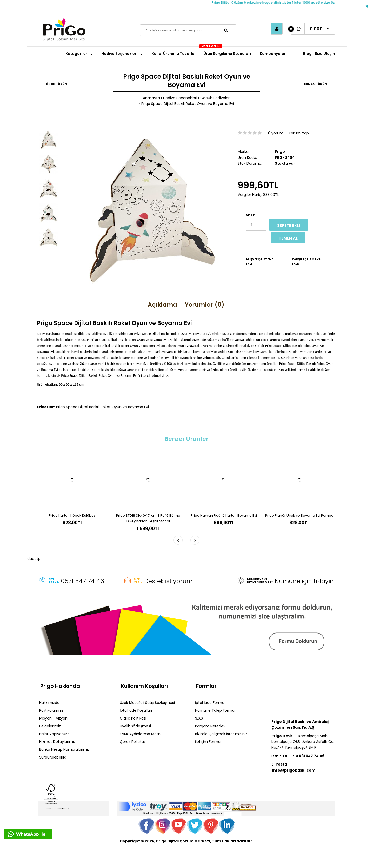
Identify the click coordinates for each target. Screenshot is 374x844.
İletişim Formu (208, 741)
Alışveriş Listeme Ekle (259, 261)
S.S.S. (199, 718)
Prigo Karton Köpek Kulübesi (72, 515)
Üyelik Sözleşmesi (135, 726)
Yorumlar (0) (204, 305)
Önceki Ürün (56, 84)
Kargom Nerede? (210, 726)
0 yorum (275, 133)
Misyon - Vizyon (53, 718)
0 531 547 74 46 (310, 756)
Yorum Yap (299, 133)
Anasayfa (151, 98)
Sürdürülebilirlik (52, 757)
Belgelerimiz (50, 726)
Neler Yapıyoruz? (54, 733)
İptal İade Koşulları (136, 710)
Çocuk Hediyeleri (215, 98)
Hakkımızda (49, 702)
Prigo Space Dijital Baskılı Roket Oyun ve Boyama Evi (187, 103)
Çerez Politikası (133, 741)
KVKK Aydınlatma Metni (140, 733)
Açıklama (162, 305)
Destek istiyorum (168, 581)
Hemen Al (288, 238)
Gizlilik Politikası (133, 718)
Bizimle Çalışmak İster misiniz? (222, 733)
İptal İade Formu (209, 702)
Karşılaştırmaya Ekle (306, 261)
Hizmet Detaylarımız (57, 741)
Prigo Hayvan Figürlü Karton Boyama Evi (224, 515)
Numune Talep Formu (215, 710)
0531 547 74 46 (82, 581)
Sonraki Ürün (315, 84)
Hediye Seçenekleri (180, 98)
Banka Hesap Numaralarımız (64, 749)
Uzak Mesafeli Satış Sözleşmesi (147, 702)
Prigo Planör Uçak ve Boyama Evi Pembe (299, 515)
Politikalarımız (51, 710)
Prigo (280, 151)
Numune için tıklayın (304, 581)
